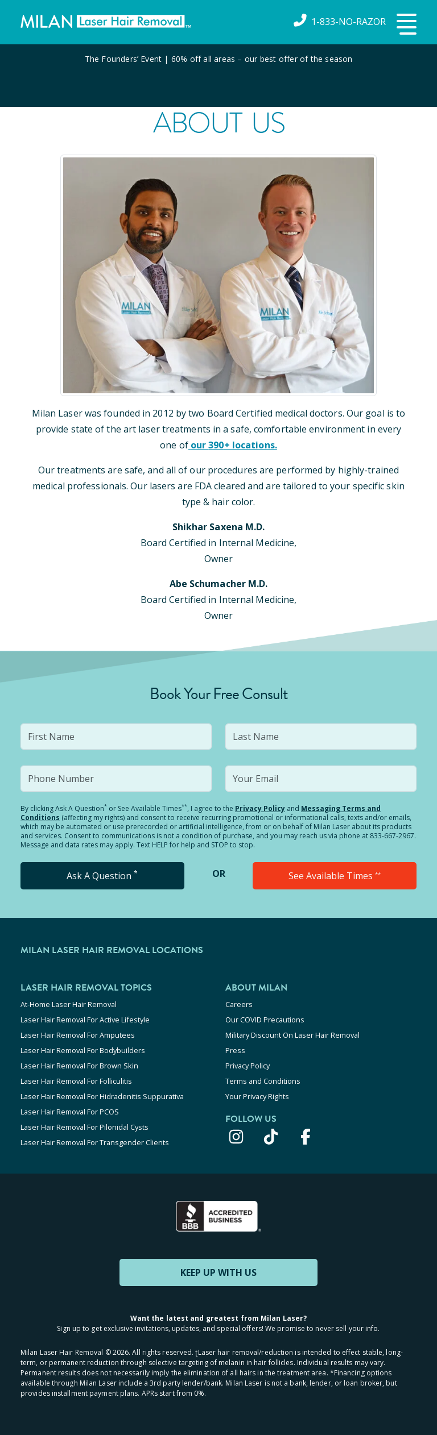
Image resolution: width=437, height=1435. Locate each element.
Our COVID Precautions (264, 1019)
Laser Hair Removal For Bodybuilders (82, 1050)
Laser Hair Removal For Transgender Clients (94, 1142)
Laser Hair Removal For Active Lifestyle (85, 1019)
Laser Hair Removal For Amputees (77, 1035)
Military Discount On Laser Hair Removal (292, 1035)
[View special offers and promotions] (218, 75)
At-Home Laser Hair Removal (68, 1004)
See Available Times (334, 876)
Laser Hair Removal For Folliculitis (76, 1081)
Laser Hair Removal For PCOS (69, 1112)
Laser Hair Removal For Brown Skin (79, 1065)
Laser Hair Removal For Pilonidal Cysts (84, 1127)
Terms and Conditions (262, 1081)
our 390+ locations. (232, 445)
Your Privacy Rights (257, 1096)
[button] (405, 25)
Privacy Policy (260, 808)
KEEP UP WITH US (218, 1272)
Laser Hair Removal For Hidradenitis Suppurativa (102, 1096)
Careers (239, 1004)
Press (235, 1050)
